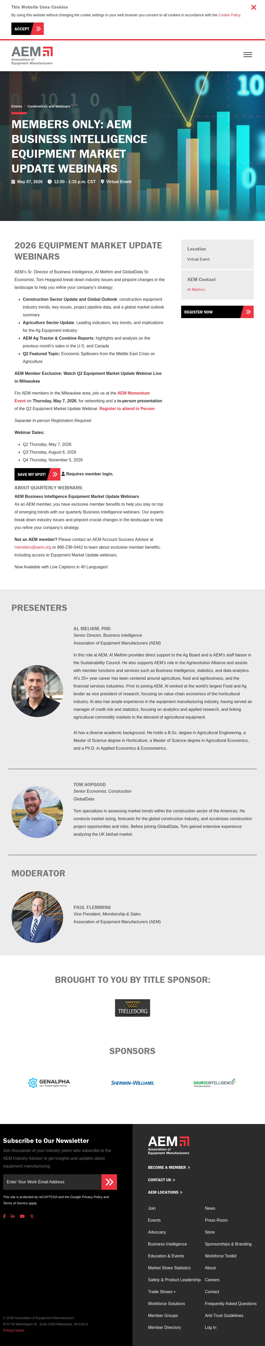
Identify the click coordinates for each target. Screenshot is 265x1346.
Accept (21, 28)
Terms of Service (15, 1203)
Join (152, 1208)
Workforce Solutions (166, 1303)
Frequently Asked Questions (231, 1303)
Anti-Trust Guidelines (224, 1315)
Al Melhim (196, 289)
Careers (212, 1280)
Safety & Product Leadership (174, 1280)
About (210, 1268)
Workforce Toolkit (221, 1256)
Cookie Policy (229, 15)
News (210, 1208)
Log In (210, 1327)
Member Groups (163, 1315)
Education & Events (166, 1256)
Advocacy (157, 1232)
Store (210, 1232)
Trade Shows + (162, 1292)
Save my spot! (32, 474)
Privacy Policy (92, 1197)
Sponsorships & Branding (228, 1244)
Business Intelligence (167, 1244)
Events (16, 106)
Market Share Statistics (169, 1268)
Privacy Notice (13, 1330)
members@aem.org (32, 547)
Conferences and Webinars (48, 106)
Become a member (167, 1167)
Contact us (159, 1179)
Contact (212, 1292)
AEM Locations (163, 1192)
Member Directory (164, 1327)
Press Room (216, 1220)
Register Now (198, 311)
